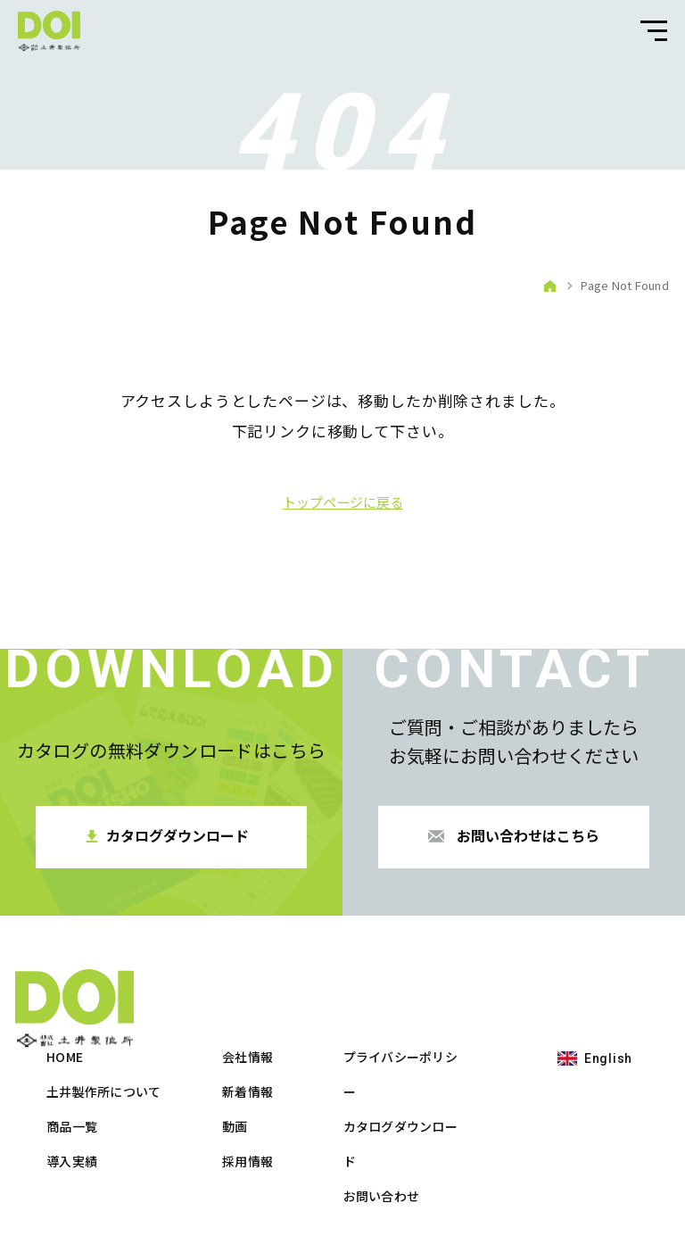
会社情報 (446, 977)
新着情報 (446, 1012)
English (66, 1144)
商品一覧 (270, 1047)
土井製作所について (302, 1012)
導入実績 (270, 1082)
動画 (434, 1047)
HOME (263, 977)
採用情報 (446, 1082)
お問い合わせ (580, 1116)
